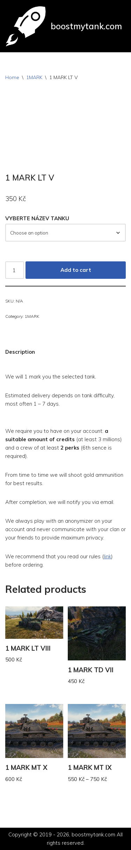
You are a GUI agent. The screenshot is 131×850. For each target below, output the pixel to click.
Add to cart (75, 270)
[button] (65, 377)
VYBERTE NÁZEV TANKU (37, 218)
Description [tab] (20, 352)
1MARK (34, 77)
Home (12, 77)
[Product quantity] (14, 270)
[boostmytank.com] (63, 26)
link (107, 556)
